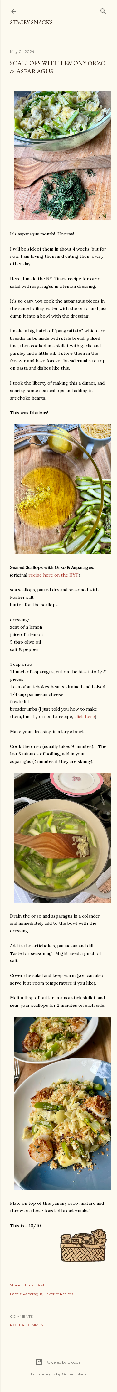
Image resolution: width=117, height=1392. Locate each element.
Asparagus (32, 1293)
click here (84, 716)
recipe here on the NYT (53, 575)
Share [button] (15, 1285)
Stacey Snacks (31, 22)
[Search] (103, 10)
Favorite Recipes (58, 1293)
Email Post (35, 1285)
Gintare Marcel (75, 1374)
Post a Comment (28, 1324)
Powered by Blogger (58, 1362)
